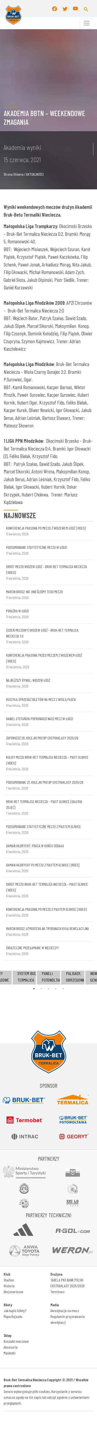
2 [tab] (41, 988)
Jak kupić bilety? (15, 1310)
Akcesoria (10, 1347)
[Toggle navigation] (86, 23)
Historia (9, 1285)
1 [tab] (34, 988)
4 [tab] (55, 988)
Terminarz (57, 1291)
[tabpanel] (48, 977)
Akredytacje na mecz (64, 1310)
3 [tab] (48, 988)
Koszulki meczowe (16, 1341)
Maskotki (10, 1353)
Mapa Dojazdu (13, 1316)
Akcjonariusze (13, 1291)
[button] (86, 8)
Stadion (9, 1280)
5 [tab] (63, 988)
